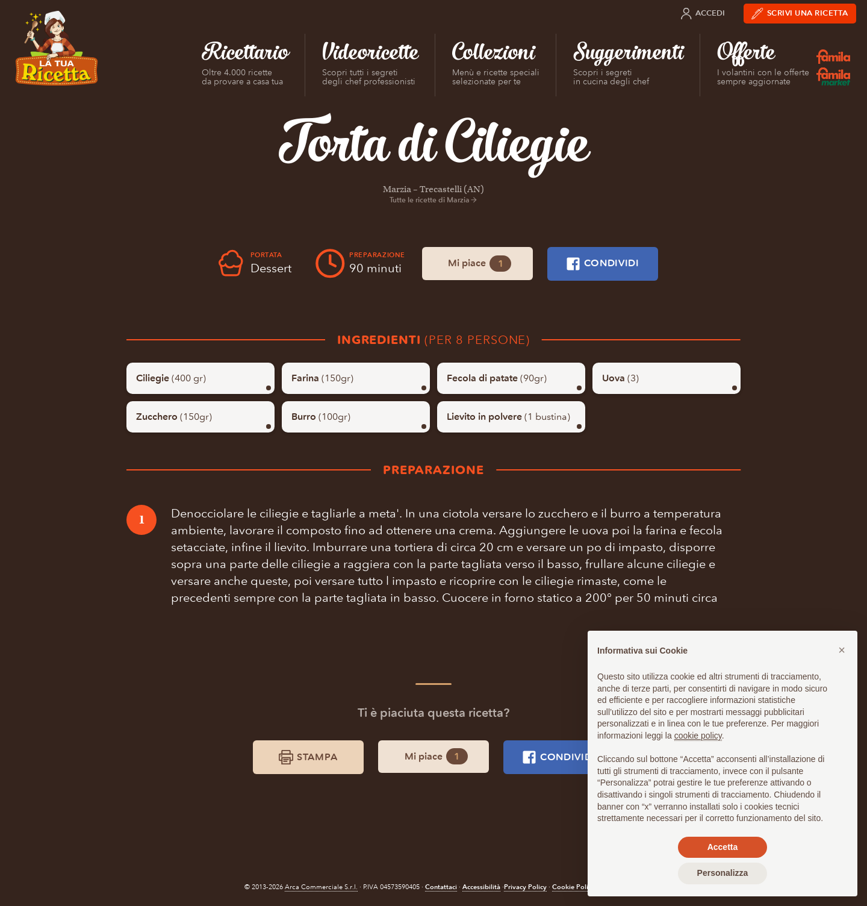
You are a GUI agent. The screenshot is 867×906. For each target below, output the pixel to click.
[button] (841, 650)
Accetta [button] (722, 847)
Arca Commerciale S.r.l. (321, 887)
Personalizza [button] (722, 873)
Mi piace (479, 263)
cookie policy (698, 735)
